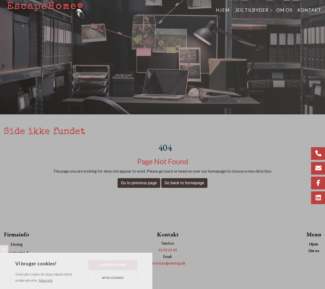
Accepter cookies (113, 265)
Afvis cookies (113, 277)
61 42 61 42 (167, 250)
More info (46, 280)
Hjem (313, 244)
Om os (313, 251)
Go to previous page (139, 182)
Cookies (4, 249)
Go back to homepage (184, 182)
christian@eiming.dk (167, 263)
